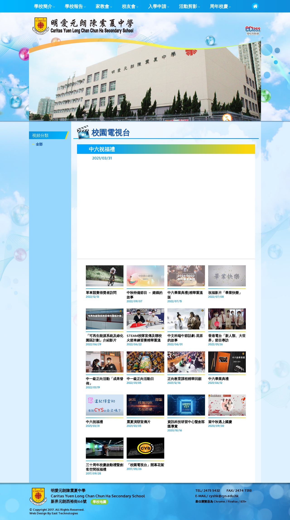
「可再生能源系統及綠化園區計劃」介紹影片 (104, 338)
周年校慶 (220, 6)
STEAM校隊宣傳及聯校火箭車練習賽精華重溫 (144, 338)
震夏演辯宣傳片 (138, 422)
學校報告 (75, 6)
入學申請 (158, 6)
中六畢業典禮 (218, 379)
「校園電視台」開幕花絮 (145, 465)
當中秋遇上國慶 (220, 422)
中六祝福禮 (94, 422)
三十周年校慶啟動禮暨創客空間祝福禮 (104, 467)
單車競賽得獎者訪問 (101, 292)
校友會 (130, 6)
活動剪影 (189, 6)
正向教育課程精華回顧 (184, 379)
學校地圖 (99, 502)
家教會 (104, 6)
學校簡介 (44, 6)
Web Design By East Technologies (53, 513)
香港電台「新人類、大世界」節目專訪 (227, 338)
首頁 (255, 6)
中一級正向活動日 (140, 379)
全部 (39, 144)
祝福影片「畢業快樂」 (225, 292)
